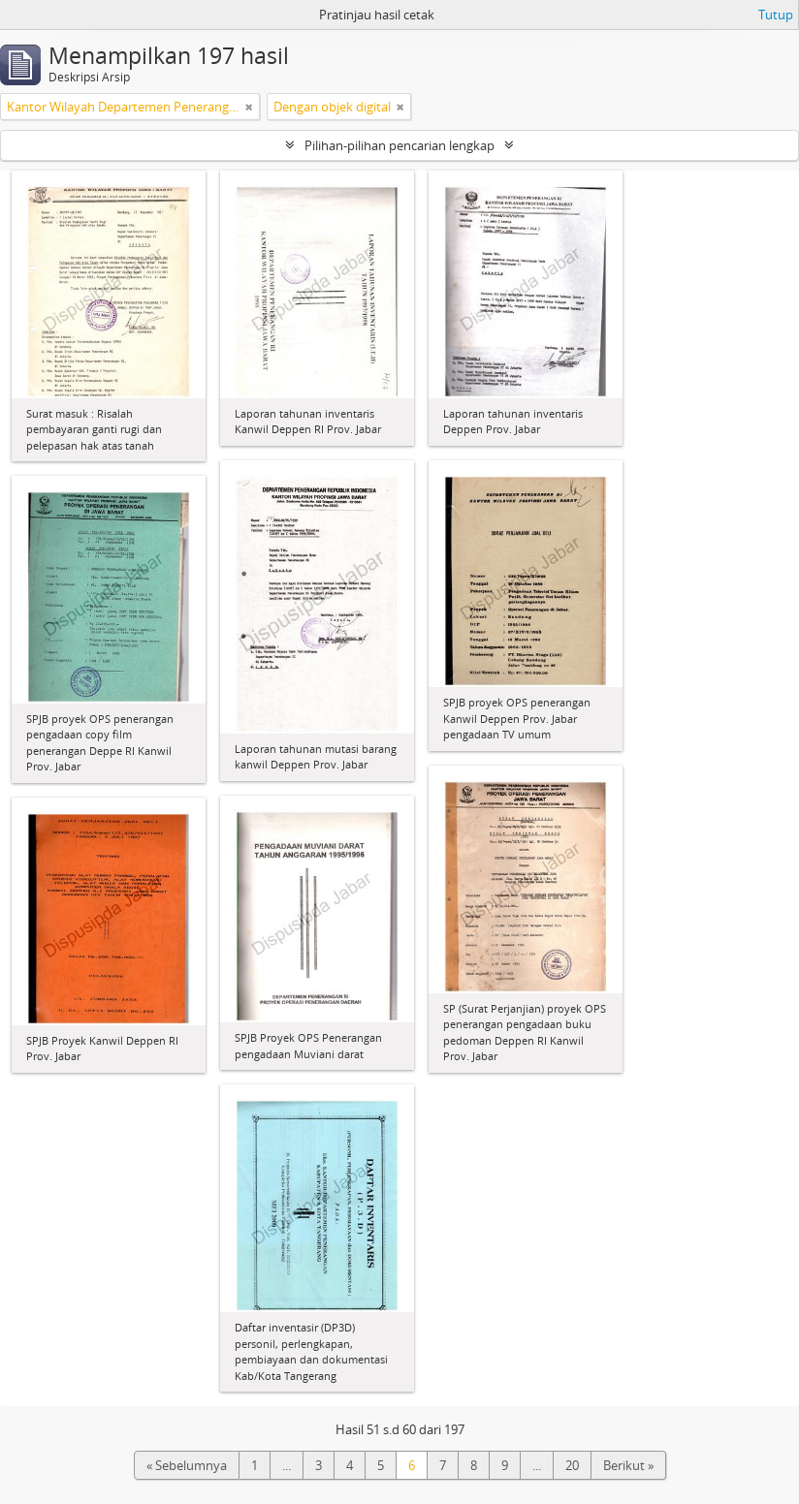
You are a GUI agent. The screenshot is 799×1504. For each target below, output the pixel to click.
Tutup (775, 14)
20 (572, 1465)
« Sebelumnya (186, 1465)
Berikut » (628, 1465)
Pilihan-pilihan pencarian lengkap (399, 145)
